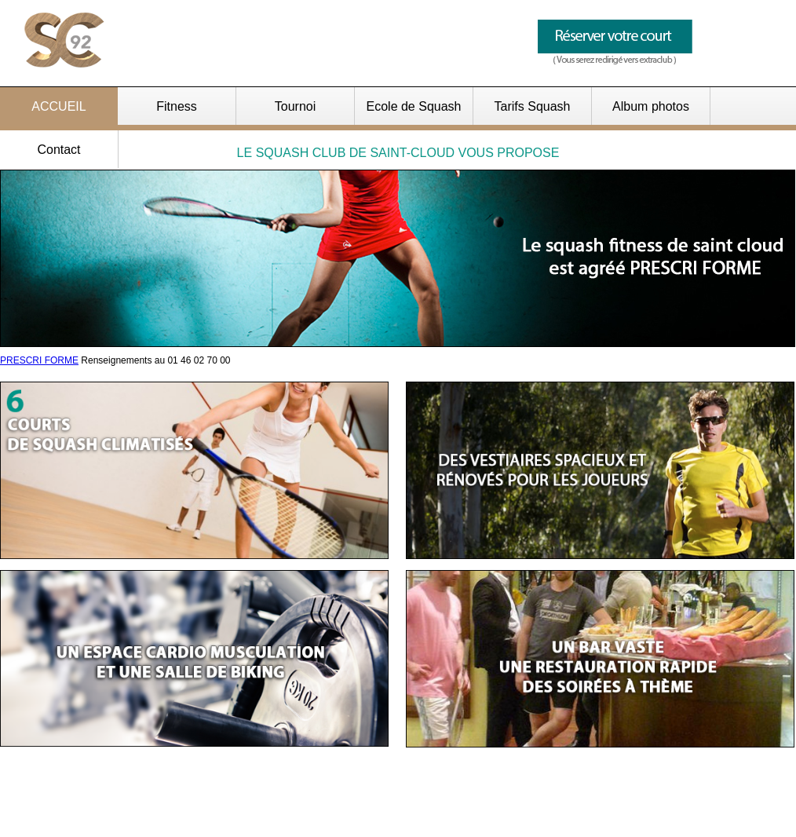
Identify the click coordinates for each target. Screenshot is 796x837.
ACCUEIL (58, 106)
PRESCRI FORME (39, 360)
